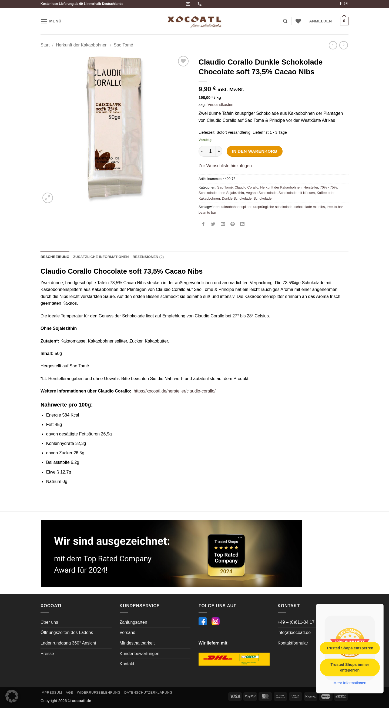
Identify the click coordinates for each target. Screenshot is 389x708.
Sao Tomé (123, 45)
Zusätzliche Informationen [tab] (101, 257)
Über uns (49, 622)
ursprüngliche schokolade (273, 207)
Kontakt (127, 664)
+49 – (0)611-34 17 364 (300, 622)
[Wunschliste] (298, 21)
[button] (51, 21)
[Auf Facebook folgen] (340, 4)
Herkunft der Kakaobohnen (82, 45)
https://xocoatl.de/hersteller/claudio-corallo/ (175, 391)
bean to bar (207, 212)
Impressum (51, 692)
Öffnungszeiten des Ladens (67, 632)
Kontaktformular (293, 643)
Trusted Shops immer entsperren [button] (349, 667)
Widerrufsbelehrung (98, 692)
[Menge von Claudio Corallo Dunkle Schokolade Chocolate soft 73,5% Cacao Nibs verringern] (202, 151)
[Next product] (333, 45)
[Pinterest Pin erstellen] (232, 224)
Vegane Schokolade (261, 193)
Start (45, 45)
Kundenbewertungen (140, 653)
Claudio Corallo (247, 187)
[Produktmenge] (210, 151)
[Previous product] (343, 45)
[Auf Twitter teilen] (213, 224)
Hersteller (310, 187)
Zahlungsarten (133, 622)
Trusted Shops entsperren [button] (349, 648)
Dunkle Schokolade (236, 198)
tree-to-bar (335, 207)
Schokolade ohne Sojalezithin (221, 193)
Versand (128, 632)
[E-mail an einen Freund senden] (223, 224)
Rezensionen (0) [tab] (148, 257)
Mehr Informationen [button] (349, 683)
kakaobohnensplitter (236, 207)
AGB (69, 692)
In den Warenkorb (254, 151)
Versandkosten (220, 104)
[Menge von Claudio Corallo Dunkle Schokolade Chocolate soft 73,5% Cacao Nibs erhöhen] (219, 151)
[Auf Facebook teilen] (203, 224)
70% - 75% (328, 187)
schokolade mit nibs (309, 207)
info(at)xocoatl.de (294, 632)
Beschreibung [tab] (55, 257)
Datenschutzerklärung (148, 692)
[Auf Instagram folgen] (345, 4)
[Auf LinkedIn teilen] (242, 224)
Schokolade (263, 198)
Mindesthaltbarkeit (137, 643)
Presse (47, 653)
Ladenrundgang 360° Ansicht (68, 643)
